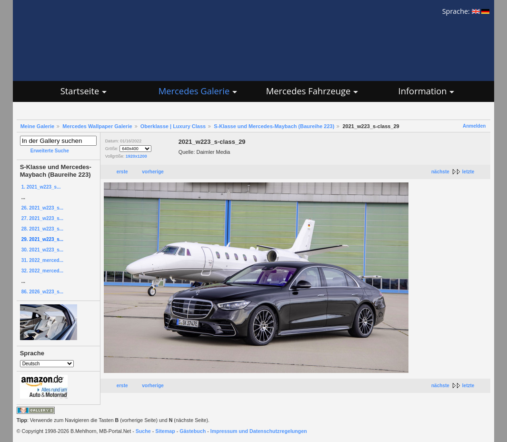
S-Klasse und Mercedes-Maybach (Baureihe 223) (274, 126)
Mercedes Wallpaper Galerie (97, 126)
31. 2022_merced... (42, 260)
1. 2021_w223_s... (41, 187)
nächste (440, 171)
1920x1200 (136, 156)
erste (122, 171)
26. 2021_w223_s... (42, 208)
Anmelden (474, 126)
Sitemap (165, 431)
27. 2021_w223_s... (42, 218)
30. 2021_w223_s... (42, 249)
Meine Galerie (37, 126)
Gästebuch (192, 431)
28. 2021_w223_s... (42, 228)
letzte (468, 171)
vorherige (153, 171)
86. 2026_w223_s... (42, 291)
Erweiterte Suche (49, 150)
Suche (143, 431)
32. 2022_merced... (42, 270)
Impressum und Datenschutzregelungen (258, 431)
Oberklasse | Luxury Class (173, 126)
